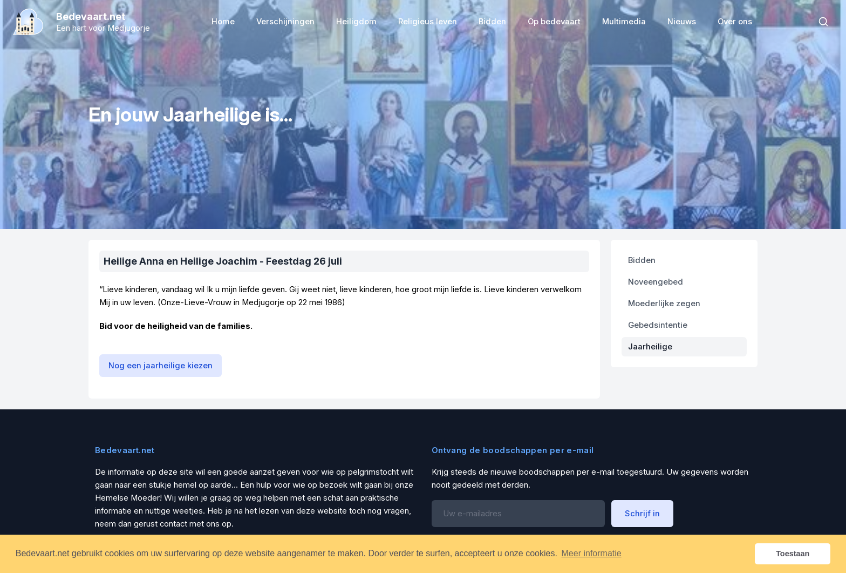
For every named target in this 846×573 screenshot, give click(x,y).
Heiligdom (356, 21)
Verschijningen (285, 21)
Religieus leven (427, 21)
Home (223, 21)
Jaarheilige (650, 347)
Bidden (492, 21)
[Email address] (518, 513)
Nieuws (681, 21)
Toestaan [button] (792, 553)
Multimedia (624, 21)
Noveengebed (655, 282)
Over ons (735, 21)
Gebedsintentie (657, 325)
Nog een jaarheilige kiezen (160, 365)
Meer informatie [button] (592, 553)
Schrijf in (642, 513)
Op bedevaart (554, 21)
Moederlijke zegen (664, 303)
